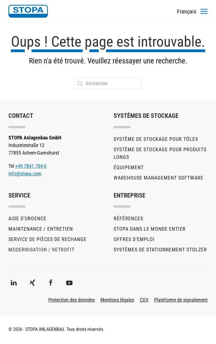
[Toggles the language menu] (186, 11)
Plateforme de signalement (181, 300)
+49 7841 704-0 (30, 166)
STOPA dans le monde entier (150, 229)
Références (128, 218)
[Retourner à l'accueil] (28, 11)
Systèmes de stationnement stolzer (160, 250)
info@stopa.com (25, 173)
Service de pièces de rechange (47, 239)
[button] (204, 11)
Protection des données (71, 300)
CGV (144, 300)
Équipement (129, 167)
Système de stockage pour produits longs (160, 153)
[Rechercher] (108, 83)
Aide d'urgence (27, 218)
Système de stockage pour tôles (156, 139)
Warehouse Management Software (158, 178)
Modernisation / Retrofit (41, 250)
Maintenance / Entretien (40, 229)
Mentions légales (117, 300)
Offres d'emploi (134, 239)
